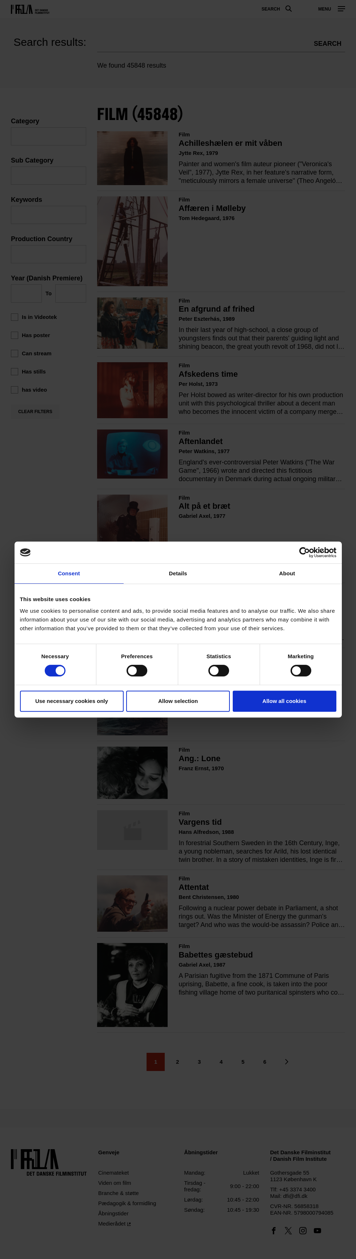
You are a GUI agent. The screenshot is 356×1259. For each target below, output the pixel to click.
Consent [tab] (69, 573)
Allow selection (178, 701)
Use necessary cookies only (71, 701)
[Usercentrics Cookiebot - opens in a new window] (304, 552)
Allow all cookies (285, 701)
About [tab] (287, 573)
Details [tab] (178, 573)
